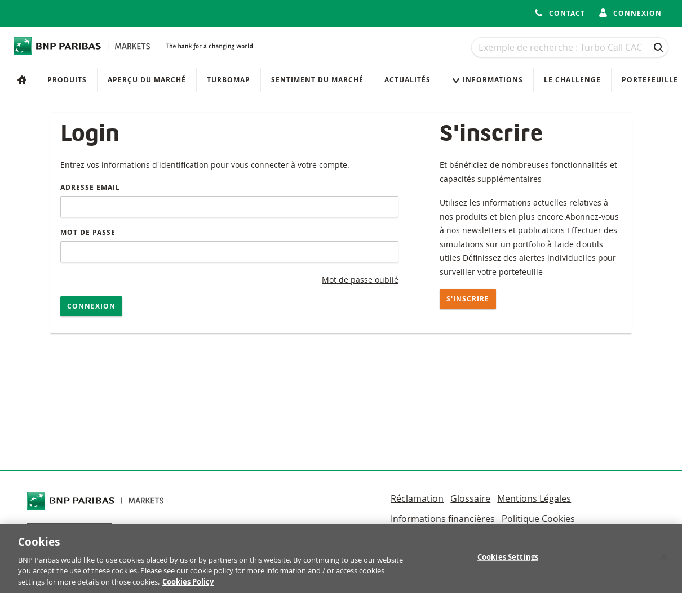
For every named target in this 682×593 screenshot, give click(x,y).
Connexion (91, 306)
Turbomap (228, 79)
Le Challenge (572, 79)
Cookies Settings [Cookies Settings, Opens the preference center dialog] (507, 561)
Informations (487, 79)
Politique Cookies (538, 518)
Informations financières (443, 518)
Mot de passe (88, 232)
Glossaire (470, 498)
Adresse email (90, 187)
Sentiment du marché (317, 79)
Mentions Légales (534, 498)
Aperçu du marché (147, 79)
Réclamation (417, 498)
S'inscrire (467, 299)
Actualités (407, 79)
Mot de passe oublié (360, 279)
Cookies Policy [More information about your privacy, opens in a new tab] (188, 586)
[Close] (664, 561)
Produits (67, 79)
